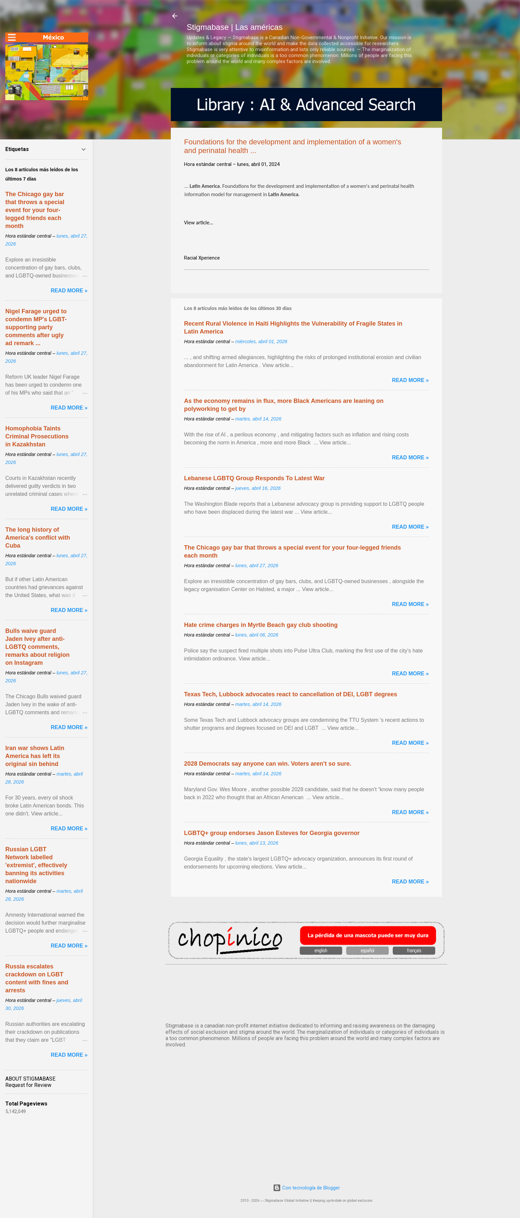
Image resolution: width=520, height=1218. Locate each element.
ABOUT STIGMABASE (30, 1079)
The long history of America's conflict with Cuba (37, 537)
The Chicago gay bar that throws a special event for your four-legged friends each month (34, 210)
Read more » (410, 380)
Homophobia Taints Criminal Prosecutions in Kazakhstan (37, 436)
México (306, 992)
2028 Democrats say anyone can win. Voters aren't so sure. (267, 763)
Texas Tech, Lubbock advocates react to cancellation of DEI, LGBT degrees (290, 694)
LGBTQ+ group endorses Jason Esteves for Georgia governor (272, 833)
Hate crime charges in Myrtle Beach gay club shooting (261, 625)
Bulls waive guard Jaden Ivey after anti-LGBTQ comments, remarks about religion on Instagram (37, 647)
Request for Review (28, 1085)
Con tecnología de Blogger (306, 1188)
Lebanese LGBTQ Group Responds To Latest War (254, 478)
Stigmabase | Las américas (235, 27)
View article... (198, 222)
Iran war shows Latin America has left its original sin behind (34, 756)
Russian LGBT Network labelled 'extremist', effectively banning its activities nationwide (36, 865)
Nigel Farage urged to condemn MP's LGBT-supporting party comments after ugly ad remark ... (36, 327)
